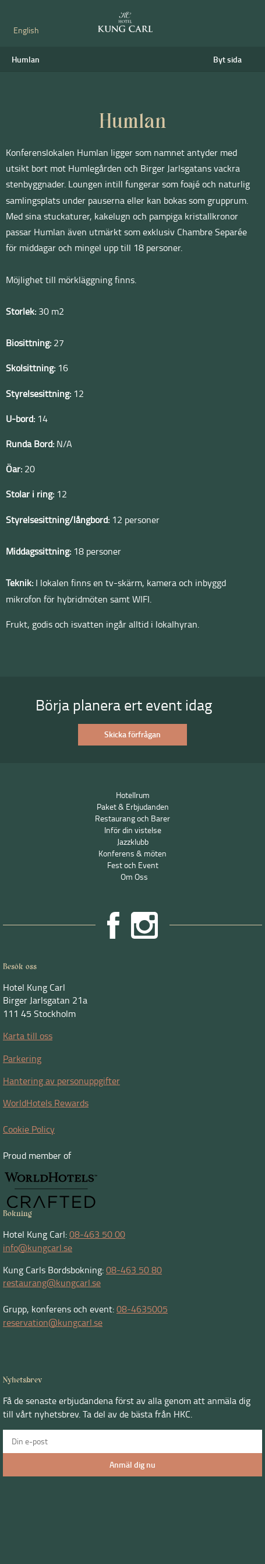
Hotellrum (133, 794)
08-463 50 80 (134, 1269)
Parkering (22, 1058)
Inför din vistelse (132, 829)
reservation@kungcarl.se (53, 1322)
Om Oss (134, 876)
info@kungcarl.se (37, 1247)
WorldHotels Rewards (46, 1102)
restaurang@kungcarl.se (52, 1282)
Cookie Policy (29, 1129)
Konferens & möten (132, 853)
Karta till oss (27, 1035)
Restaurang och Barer (132, 818)
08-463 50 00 (97, 1234)
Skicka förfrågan (132, 734)
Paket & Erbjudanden (133, 806)
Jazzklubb (133, 841)
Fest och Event (132, 864)
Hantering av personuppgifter (61, 1080)
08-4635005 (142, 1308)
